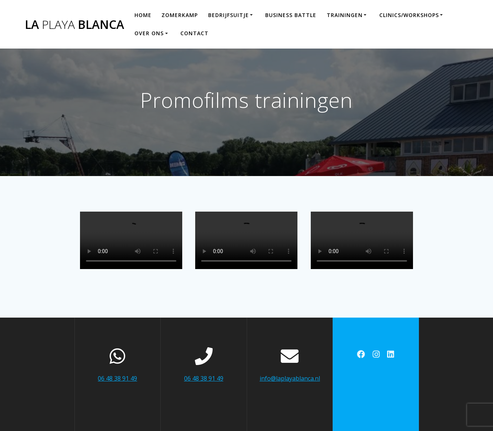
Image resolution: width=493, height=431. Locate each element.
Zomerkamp (179, 15)
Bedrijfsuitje (228, 15)
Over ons (149, 33)
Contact (194, 33)
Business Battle (290, 15)
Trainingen (345, 15)
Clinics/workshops (409, 15)
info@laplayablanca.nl (290, 378)
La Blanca (74, 24)
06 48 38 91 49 (117, 378)
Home (142, 15)
